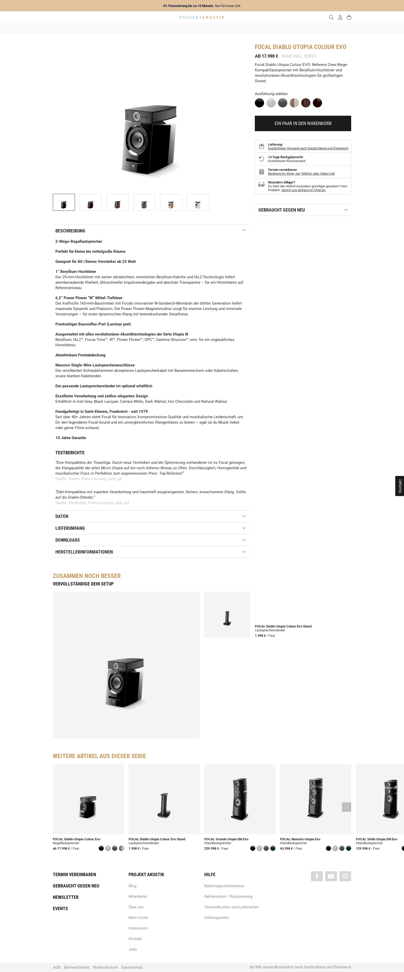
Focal (263, 47)
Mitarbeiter (138, 896)
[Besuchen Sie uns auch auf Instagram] (345, 876)
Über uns (136, 907)
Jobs (133, 949)
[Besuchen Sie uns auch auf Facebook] (317, 876)
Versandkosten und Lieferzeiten (231, 907)
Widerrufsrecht (105, 967)
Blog (132, 886)
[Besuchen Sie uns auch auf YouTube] (331, 876)
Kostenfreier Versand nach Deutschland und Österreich (308, 148)
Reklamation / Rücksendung (228, 896)
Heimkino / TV (224, 28)
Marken (153, 28)
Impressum (138, 928)
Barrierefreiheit (76, 967)
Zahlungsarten (216, 917)
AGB (57, 967)
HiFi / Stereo (196, 28)
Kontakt (135, 938)
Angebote (109, 28)
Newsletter (66, 897)
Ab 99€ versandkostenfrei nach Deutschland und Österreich (300, 967)
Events (60, 908)
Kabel (298, 28)
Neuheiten (132, 28)
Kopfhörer (277, 28)
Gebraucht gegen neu (76, 886)
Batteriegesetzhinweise (224, 886)
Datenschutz (132, 967)
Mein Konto (138, 917)
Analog (173, 28)
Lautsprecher (252, 28)
